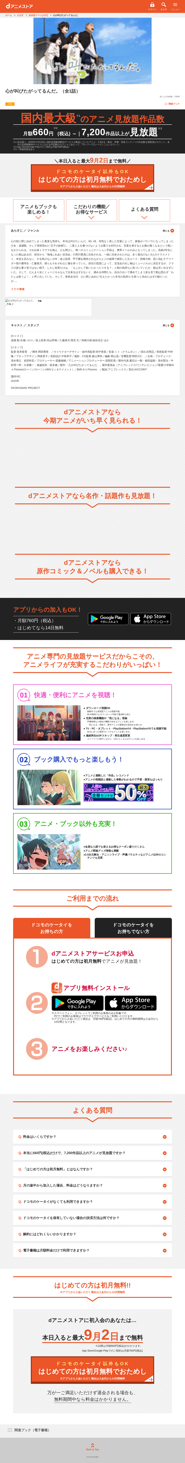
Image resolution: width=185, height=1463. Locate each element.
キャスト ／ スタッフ (92, 325)
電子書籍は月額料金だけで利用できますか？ (56, 1250)
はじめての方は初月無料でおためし (92, 178)
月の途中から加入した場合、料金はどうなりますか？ (63, 1185)
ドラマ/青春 (18, 289)
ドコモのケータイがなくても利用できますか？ (58, 1202)
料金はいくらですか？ (39, 1137)
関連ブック (172, 104)
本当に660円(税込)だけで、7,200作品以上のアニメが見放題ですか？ (74, 1153)
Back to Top (92, 1447)
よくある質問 (144, 209)
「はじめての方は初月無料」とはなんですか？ (58, 1169)
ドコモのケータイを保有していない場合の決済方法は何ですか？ (71, 1218)
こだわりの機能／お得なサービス (91, 209)
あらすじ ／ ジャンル (92, 230)
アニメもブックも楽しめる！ (38, 209)
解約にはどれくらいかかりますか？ (49, 1234)
